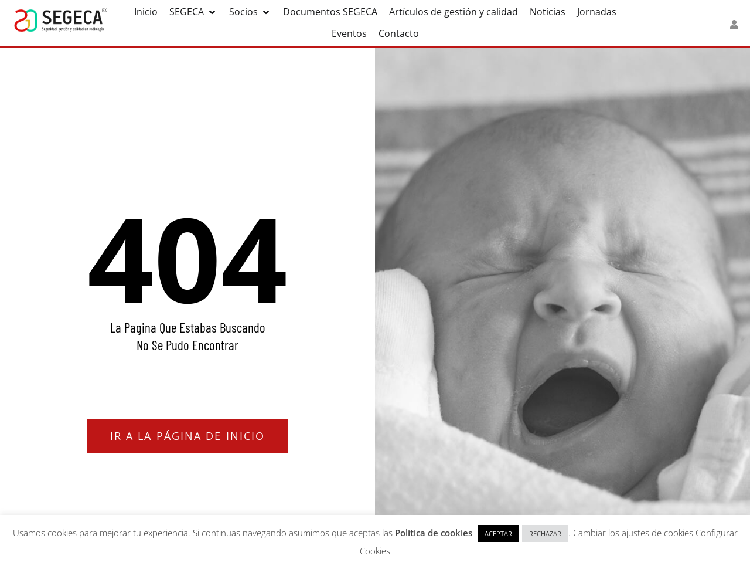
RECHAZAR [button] (545, 533)
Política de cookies (433, 532)
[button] (193, 12)
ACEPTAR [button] (498, 533)
